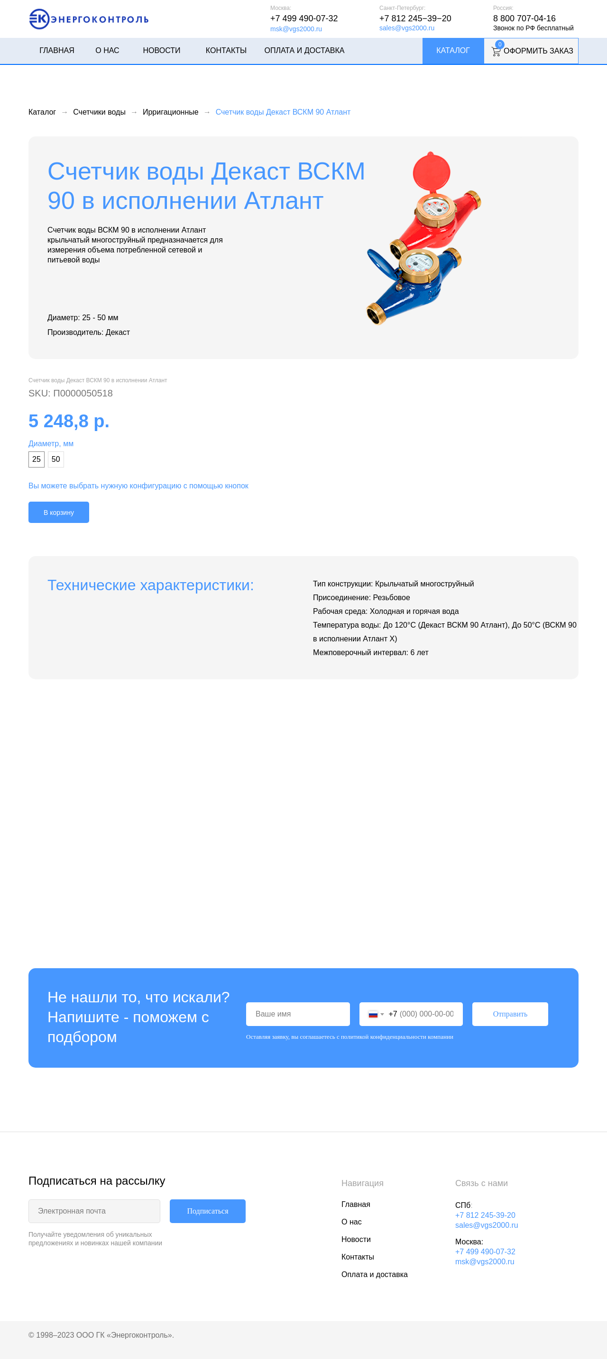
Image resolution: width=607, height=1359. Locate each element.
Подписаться (207, 1211)
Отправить (510, 1014)
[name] (298, 1014)
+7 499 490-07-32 (304, 18)
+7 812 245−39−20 (415, 18)
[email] (94, 1211)
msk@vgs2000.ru (296, 29)
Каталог (453, 50)
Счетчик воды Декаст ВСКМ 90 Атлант (283, 112)
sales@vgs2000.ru (406, 28)
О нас (107, 50)
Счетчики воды (99, 112)
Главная (56, 50)
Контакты (226, 50)
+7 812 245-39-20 (485, 1215)
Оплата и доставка (304, 50)
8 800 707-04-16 (524, 18)
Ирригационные (171, 112)
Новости (162, 50)
